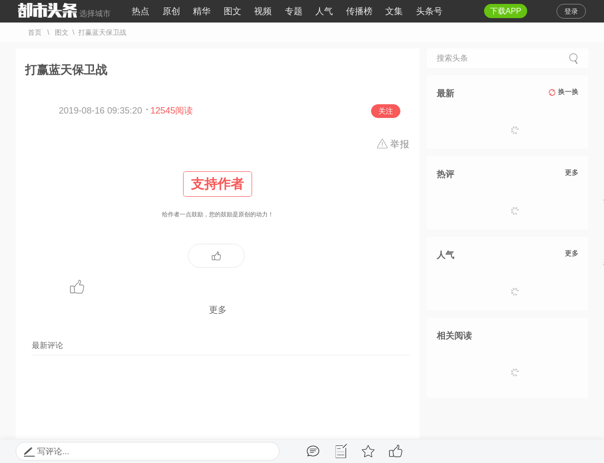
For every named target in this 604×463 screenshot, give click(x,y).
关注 (385, 111)
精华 (201, 11)
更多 (218, 310)
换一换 (563, 92)
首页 (35, 32)
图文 (232, 11)
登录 (571, 11)
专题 (293, 11)
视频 (263, 11)
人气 (324, 11)
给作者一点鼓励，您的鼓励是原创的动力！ (218, 194)
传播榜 (359, 11)
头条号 (429, 11)
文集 (394, 11)
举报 (400, 144)
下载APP (505, 11)
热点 (140, 11)
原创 (171, 11)
